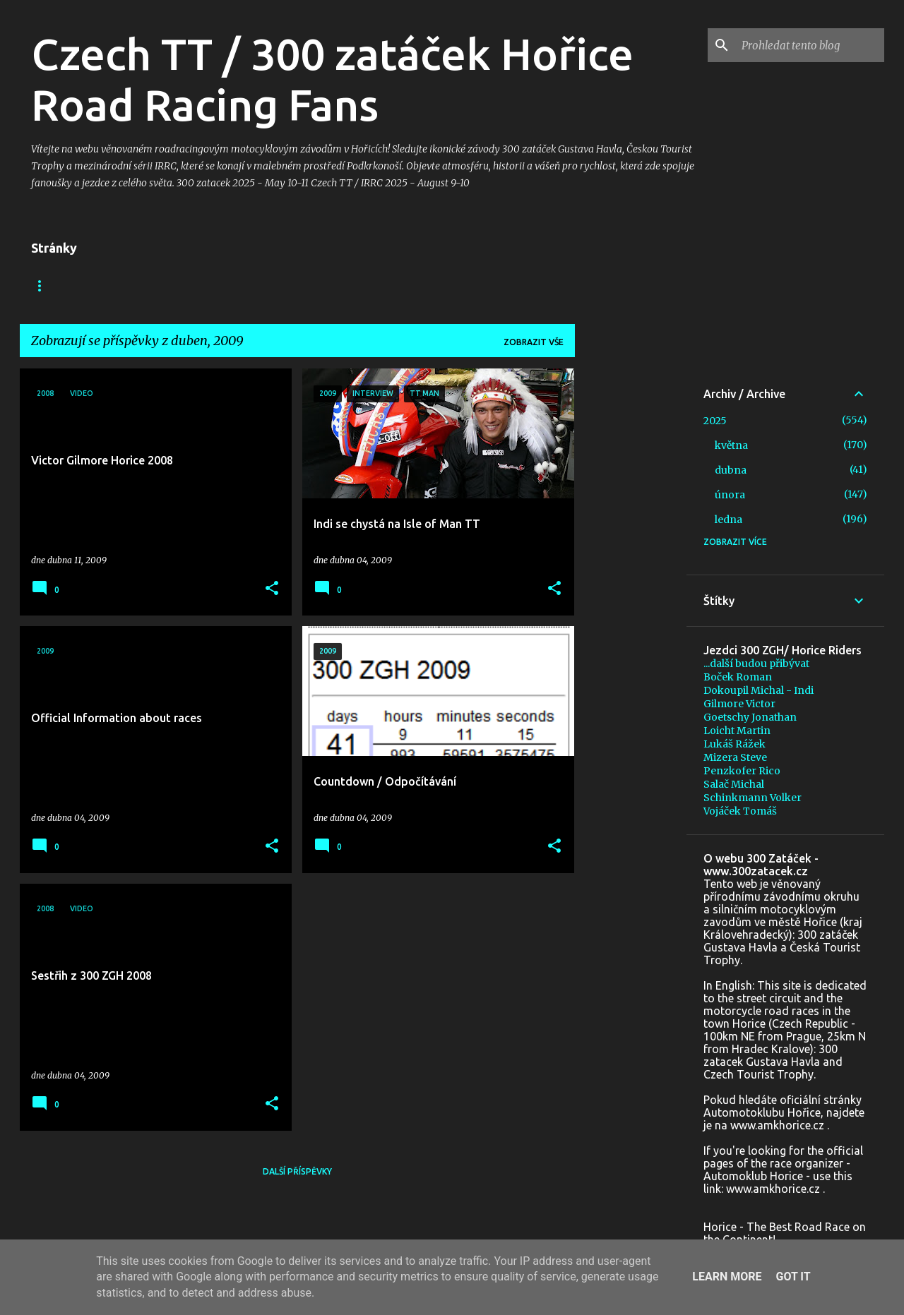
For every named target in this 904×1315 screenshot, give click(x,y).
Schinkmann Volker (752, 797)
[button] (271, 589)
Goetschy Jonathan (750, 717)
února (730, 494)
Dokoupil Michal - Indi (758, 690)
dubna (731, 470)
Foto (236, 285)
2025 (715, 420)
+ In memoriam (315, 285)
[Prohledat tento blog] (810, 45)
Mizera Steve (735, 757)
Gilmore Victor (739, 703)
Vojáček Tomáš (740, 811)
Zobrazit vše (534, 342)
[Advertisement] (630, 580)
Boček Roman (737, 677)
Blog (43, 285)
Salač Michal (733, 784)
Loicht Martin (737, 730)
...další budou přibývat (756, 663)
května (731, 445)
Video (179, 285)
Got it (792, 1276)
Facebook (109, 285)
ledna (728, 519)
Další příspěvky (297, 1171)
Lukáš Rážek (734, 744)
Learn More (726, 1276)
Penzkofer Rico (741, 770)
